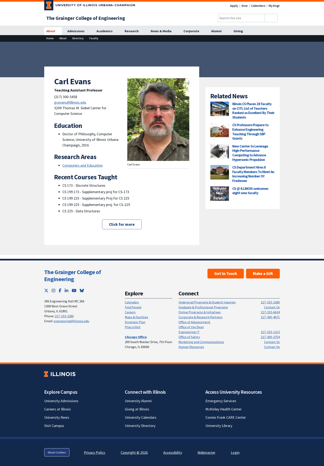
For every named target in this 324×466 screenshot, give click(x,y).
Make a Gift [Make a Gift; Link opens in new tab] (263, 273)
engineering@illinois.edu (71, 321)
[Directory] (77, 38)
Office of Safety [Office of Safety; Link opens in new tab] (189, 337)
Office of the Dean (191, 327)
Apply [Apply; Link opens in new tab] (234, 6)
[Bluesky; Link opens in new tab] (82, 290)
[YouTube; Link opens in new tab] (74, 290)
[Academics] (106, 31)
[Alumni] (218, 31)
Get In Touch (225, 273)
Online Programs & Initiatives (200, 312)
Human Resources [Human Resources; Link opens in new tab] (191, 347)
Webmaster (206, 452)
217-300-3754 (270, 337)
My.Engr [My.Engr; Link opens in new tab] (274, 6)
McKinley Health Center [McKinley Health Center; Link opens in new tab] (223, 409)
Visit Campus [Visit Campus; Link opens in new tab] (54, 425)
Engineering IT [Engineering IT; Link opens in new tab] (189, 332)
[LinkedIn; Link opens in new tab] (66, 290)
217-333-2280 (64, 316)
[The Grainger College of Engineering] (85, 18)
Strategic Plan (135, 322)
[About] (53, 31)
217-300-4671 (270, 317)
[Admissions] (78, 31)
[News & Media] (163, 31)
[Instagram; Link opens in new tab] (53, 290)
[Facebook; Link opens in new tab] (60, 290)
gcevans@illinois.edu (70, 102)
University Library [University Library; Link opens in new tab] (218, 425)
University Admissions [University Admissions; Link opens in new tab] (61, 400)
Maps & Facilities (136, 317)
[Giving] (240, 31)
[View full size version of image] (318, 46)
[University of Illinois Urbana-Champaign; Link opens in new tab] (89, 6)
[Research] (134, 31)
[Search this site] (241, 18)
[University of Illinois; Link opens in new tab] (59, 374)
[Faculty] (93, 38)
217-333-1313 (270, 332)
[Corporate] (193, 31)
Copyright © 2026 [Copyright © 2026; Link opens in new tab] (134, 452)
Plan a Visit (133, 327)
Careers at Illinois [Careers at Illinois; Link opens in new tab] (57, 409)
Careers (130, 312)
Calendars (258, 6)
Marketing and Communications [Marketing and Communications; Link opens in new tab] (201, 342)
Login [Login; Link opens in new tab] (235, 452)
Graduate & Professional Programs (203, 307)
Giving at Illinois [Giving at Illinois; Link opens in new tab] (137, 409)
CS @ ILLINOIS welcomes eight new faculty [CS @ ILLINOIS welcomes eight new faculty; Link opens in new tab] (250, 190)
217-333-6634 (270, 312)
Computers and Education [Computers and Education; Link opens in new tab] (82, 165)
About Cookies (57, 452)
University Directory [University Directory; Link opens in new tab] (140, 425)
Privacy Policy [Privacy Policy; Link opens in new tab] (94, 452)
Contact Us (272, 307)
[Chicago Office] (136, 337)
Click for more (122, 224)
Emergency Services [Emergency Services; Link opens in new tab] (220, 400)
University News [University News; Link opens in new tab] (56, 417)
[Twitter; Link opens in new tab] (46, 290)
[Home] (50, 38)
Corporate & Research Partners (201, 317)
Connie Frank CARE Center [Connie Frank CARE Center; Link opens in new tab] (225, 417)
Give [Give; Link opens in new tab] (244, 6)
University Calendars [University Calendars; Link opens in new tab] (140, 417)
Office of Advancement (194, 322)
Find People (133, 307)
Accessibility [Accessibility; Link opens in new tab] (172, 452)
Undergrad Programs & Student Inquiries (207, 302)
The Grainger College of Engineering (72, 275)
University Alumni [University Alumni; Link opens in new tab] (138, 400)
